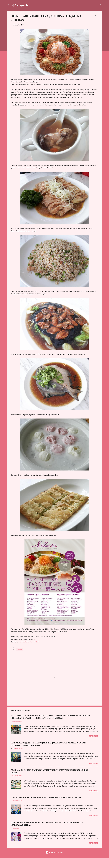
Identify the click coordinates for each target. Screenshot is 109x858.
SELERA (19, 649)
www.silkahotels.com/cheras (30, 642)
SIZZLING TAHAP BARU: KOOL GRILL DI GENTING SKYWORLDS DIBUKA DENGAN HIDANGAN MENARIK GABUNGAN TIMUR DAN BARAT (50, 716)
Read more (93, 736)
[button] (96, 15)
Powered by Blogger (54, 852)
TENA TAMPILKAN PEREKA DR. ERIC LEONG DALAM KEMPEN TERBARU (46, 797)
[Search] (100, 6)
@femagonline (21, 5)
